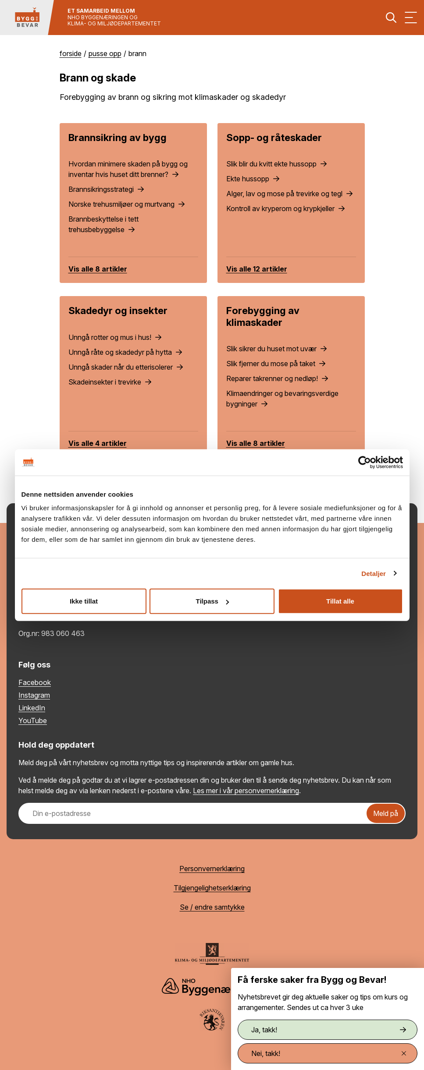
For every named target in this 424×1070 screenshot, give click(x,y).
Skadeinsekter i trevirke (109, 382)
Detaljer (373, 573)
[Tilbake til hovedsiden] (27, 17)
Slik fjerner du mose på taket (275, 363)
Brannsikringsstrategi (106, 189)
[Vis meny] (411, 17)
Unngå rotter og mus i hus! (114, 337)
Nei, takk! (328, 1053)
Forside (71, 53)
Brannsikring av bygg (117, 137)
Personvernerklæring (212, 868)
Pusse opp (105, 53)
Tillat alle (340, 601)
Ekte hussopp (252, 178)
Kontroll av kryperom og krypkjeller (285, 208)
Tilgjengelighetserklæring (212, 887)
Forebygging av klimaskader (262, 316)
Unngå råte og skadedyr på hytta (125, 352)
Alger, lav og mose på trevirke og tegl (289, 193)
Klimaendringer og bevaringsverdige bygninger (282, 398)
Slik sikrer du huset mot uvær (276, 348)
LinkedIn (31, 707)
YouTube (32, 720)
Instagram (34, 695)
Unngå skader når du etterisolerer (125, 367)
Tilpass (212, 601)
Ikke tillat (84, 601)
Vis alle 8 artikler (97, 269)
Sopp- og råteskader (274, 137)
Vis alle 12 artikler (256, 269)
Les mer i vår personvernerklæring (246, 790)
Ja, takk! (328, 1029)
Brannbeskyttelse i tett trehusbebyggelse (103, 224)
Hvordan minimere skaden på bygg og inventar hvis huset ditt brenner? (128, 169)
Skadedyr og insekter (117, 310)
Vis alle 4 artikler (97, 443)
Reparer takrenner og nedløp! (277, 378)
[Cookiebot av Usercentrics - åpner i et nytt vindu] (364, 462)
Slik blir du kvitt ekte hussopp (276, 163)
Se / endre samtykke (212, 907)
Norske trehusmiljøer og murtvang (126, 204)
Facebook (34, 682)
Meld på (385, 813)
